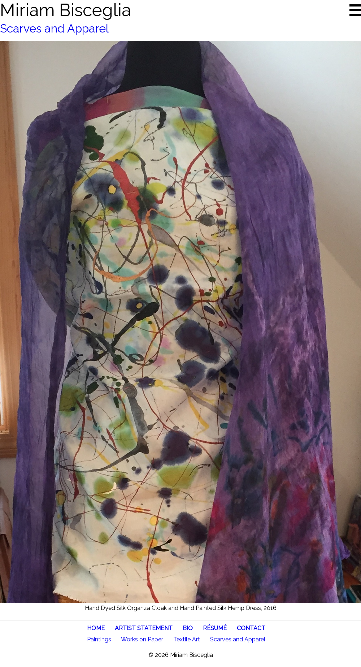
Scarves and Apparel (54, 28)
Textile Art (186, 639)
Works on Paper (142, 639)
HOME (96, 628)
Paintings (99, 639)
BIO (188, 628)
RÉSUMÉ (215, 628)
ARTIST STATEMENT (144, 628)
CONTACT (251, 628)
